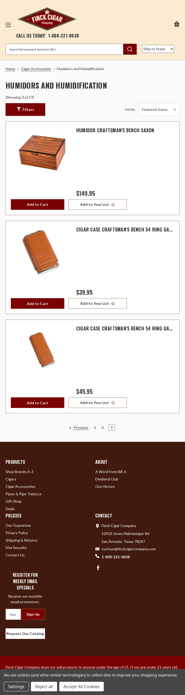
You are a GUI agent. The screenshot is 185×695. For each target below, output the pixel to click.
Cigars (11, 479)
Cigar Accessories (20, 486)
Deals (10, 508)
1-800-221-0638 (63, 36)
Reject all (44, 686)
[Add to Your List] (98, 204)
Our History (105, 486)
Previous (78, 427)
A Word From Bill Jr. (111, 471)
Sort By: (130, 109)
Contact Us (15, 555)
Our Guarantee (18, 525)
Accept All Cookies (82, 686)
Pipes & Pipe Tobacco (24, 494)
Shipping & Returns (22, 540)
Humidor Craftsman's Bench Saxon (115, 130)
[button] (25, 109)
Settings (16, 686)
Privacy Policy (17, 532)
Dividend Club (106, 479)
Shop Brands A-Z (20, 471)
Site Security (16, 547)
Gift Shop (13, 501)
